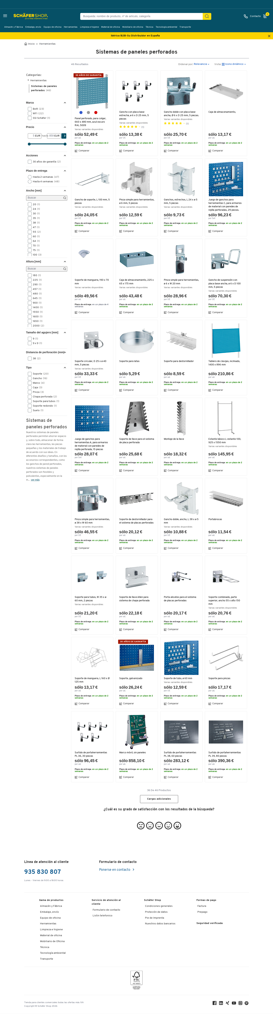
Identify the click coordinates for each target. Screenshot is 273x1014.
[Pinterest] (247, 1004)
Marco (37, 383)
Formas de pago (206, 900)
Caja (36, 387)
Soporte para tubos (45, 401)
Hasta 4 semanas (45, 181)
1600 (36, 316)
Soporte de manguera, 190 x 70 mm (92, 282)
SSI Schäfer (40, 118)
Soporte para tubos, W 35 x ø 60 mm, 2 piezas (91, 599)
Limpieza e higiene (89, 27)
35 (35, 218)
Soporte (39, 374)
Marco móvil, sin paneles (133, 752)
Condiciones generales (159, 906)
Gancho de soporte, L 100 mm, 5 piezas (91, 201)
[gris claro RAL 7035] (88, 112)
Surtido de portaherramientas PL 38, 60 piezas (180, 754)
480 (36, 294)
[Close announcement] (269, 36)
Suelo (37, 410)
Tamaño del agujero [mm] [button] (42, 332)
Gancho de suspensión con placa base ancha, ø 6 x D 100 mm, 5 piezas (225, 283)
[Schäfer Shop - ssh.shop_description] (21, 16)
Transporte (185, 27)
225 (36, 280)
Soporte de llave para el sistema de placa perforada (134, 441)
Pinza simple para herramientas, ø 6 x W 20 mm (180, 282)
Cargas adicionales (159, 799)
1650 (36, 321)
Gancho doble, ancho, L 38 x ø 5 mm (181, 521)
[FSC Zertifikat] (136, 981)
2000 (37, 326)
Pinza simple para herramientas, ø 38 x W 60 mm (92, 521)
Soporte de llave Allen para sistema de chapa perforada (134, 599)
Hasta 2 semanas (45, 177)
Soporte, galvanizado (131, 678)
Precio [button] (30, 127)
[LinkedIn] (221, 1004)
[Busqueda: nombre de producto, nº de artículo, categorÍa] (143, 16)
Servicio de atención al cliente (106, 902)
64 (35, 241)
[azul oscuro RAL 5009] (81, 112)
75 (35, 250)
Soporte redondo (43, 406)
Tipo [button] (29, 367)
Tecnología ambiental (166, 27)
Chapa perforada (43, 397)
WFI (37, 113)
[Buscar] (46, 198)
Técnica (149, 27)
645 (36, 298)
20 (35, 204)
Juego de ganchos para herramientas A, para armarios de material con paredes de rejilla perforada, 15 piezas (92, 444)
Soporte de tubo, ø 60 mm (178, 678)
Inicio (31, 44)
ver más (35, 480)
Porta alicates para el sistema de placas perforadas (180, 599)
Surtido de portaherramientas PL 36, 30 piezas (91, 754)
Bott (37, 109)
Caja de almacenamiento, (222, 112)
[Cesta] (266, 16)
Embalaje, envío (33, 27)
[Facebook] (215, 1004)
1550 (36, 312)
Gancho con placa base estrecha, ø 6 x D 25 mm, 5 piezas (134, 115)
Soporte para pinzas (219, 678)
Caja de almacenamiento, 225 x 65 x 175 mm (136, 282)
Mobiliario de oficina (132, 27)
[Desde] (31, 135)
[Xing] (228, 1004)
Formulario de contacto (106, 910)
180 (35, 275)
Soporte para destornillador (179, 361)
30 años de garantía (45, 162)
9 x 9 (36, 343)
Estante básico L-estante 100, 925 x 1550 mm (225, 441)
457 (36, 289)
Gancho (39, 378)
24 (35, 209)
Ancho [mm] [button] (34, 190)
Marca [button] (30, 102)
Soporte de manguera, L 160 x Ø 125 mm (91, 680)
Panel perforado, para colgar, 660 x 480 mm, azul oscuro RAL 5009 (91, 122)
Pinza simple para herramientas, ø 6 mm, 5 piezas (136, 201)
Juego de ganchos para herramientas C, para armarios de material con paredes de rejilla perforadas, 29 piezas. (225, 205)
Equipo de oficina (52, 27)
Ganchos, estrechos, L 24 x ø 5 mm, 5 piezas (181, 201)
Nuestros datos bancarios (160, 923)
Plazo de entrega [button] (36, 170)
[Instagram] (241, 1004)
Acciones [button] (32, 155)
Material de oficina (110, 27)
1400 (36, 307)
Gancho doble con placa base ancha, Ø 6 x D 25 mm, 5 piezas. (180, 115)
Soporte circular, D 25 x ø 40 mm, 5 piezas (91, 363)
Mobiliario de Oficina (52, 941)
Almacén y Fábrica (13, 27)
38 (35, 223)
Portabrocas (215, 519)
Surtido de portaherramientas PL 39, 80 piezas (225, 754)
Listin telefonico (102, 915)
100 (36, 255)
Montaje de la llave (174, 439)
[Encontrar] (206, 16)
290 (36, 284)
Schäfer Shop (152, 900)
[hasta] (50, 135)
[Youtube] (234, 1004)
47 (35, 227)
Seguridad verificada (209, 923)
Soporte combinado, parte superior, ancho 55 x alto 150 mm (224, 600)
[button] (30, 109)
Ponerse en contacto (115, 870)
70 (35, 246)
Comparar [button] (82, 150)
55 (35, 232)
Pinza (37, 392)
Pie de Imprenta (154, 918)
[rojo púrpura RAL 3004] (96, 112)
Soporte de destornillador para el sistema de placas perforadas (136, 521)
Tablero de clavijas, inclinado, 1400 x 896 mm (225, 363)
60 (35, 236)
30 (35, 214)
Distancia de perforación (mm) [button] (45, 352)
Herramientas (71, 27)
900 (36, 303)
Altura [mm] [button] (33, 261)
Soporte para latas (129, 361)
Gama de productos (51, 900)
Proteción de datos (156, 912)
